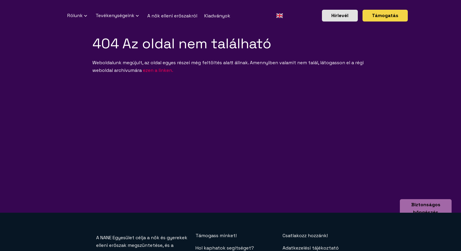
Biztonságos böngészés (425, 208)
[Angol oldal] (279, 15)
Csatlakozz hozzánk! (305, 235)
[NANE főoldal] (60, 15)
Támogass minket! (216, 235)
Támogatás (385, 15)
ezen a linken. (158, 70)
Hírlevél (339, 15)
